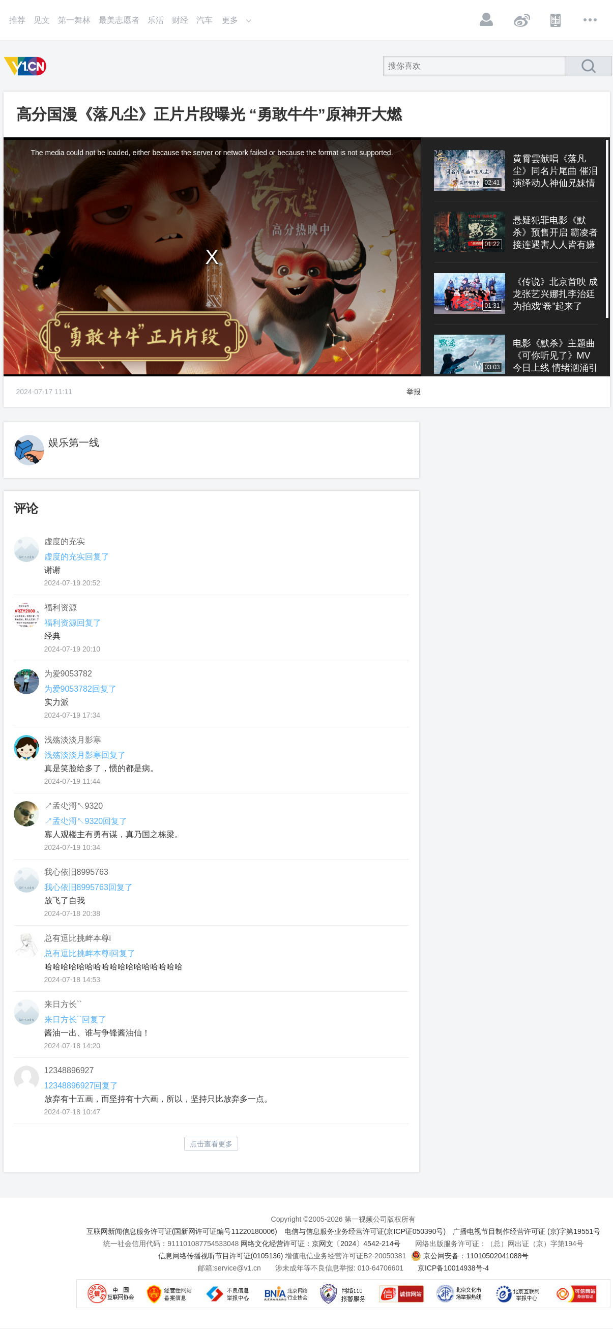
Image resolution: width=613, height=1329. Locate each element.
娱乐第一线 (73, 442)
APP (556, 20)
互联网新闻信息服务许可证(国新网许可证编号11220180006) (181, 1231)
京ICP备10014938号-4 (453, 1268)
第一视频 (27, 66)
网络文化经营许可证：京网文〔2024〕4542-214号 (320, 1243)
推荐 (17, 20)
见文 (42, 20)
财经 (180, 20)
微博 (521, 20)
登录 (487, 20)
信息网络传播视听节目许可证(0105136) (220, 1256)
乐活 (156, 20)
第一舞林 (74, 20)
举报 (413, 392)
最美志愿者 (119, 20)
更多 (590, 20)
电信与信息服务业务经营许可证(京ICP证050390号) (365, 1231)
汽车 (204, 20)
